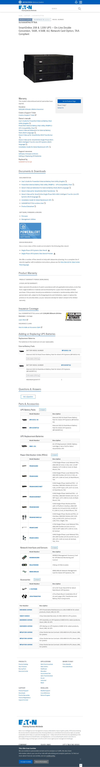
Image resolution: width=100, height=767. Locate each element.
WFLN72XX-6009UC (26, 632)
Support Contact (23, 700)
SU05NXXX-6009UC (26, 626)
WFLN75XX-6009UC (26, 645)
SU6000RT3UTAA (24, 162)
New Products (23, 666)
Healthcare (44, 669)
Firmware (24, 216)
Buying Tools (22, 669)
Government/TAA (46, 673)
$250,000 (22, 109)
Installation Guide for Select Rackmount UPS (34, 147)
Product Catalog (23, 664)
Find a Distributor (68, 666)
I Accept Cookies (25, 762)
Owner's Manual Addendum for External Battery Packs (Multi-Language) (45, 188)
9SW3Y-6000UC (25, 616)
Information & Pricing (33, 359)
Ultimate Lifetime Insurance (34, 109)
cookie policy (50, 756)
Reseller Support (45, 690)
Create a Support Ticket (26, 115)
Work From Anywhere (47, 664)
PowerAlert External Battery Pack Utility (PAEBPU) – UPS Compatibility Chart (46, 185)
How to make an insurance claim (29, 327)
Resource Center (23, 671)
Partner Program (45, 695)
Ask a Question (28, 397)
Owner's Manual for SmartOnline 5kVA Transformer (36, 135)
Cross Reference (45, 693)
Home (20, 15)
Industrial (43, 680)
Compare (42, 410)
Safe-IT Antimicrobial (47, 676)
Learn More (22, 320)
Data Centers (44, 666)
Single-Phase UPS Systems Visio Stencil (34, 250)
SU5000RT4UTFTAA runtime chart (32, 203)
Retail (42, 683)
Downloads (22, 693)
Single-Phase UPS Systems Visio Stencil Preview (37, 253)
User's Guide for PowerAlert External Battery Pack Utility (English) (43, 181)
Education (43, 671)
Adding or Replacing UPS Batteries (30, 156)
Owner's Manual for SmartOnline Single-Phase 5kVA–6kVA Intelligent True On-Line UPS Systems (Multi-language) (36, 142)
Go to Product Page (69, 101)
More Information (41, 762)
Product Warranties (24, 695)
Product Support (23, 690)
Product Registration (25, 697)
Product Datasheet (27, 206)
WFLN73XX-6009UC (26, 638)
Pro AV (42, 678)
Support (27, 15)
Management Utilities (28, 219)
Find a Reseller (67, 664)
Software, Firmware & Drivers (28, 154)
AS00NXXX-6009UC (26, 620)
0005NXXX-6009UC (26, 610)
